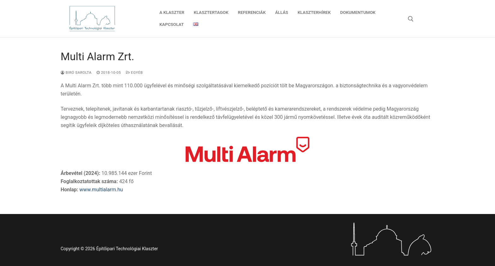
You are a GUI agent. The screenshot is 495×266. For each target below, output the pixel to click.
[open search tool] (411, 19)
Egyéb (134, 72)
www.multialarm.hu (101, 190)
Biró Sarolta (76, 72)
